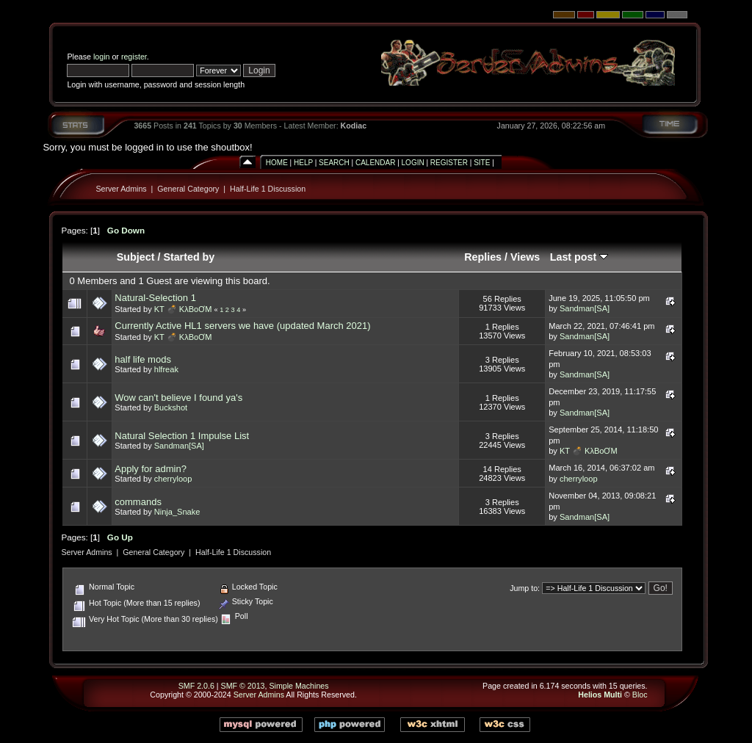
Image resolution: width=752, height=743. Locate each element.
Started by (188, 257)
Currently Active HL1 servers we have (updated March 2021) (242, 325)
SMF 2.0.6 (196, 685)
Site (482, 163)
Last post (579, 257)
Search (334, 163)
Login (413, 163)
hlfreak (166, 369)
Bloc (640, 694)
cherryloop (173, 478)
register (134, 56)
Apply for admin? (151, 468)
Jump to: (525, 588)
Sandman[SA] (585, 308)
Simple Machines (298, 685)
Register (449, 163)
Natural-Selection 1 (155, 297)
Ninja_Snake (177, 511)
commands (138, 501)
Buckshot (170, 407)
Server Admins (120, 188)
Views (525, 257)
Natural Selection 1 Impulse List (182, 435)
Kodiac (354, 125)
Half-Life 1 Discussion (268, 188)
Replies (483, 257)
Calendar (375, 163)
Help (303, 163)
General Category (188, 188)
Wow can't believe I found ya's (178, 397)
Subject (136, 257)
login (101, 56)
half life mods (143, 359)
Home (277, 163)
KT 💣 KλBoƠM (183, 309)
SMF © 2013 (243, 685)
